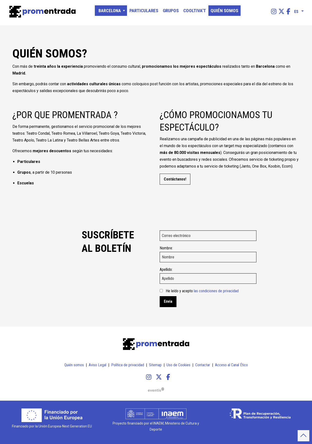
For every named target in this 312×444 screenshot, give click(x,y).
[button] (303, 436)
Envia (168, 301)
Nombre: (166, 248)
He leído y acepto (202, 291)
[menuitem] (273, 11)
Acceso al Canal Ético (231, 365)
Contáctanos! (175, 179)
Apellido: (166, 269)
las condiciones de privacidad (216, 291)
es (296, 10)
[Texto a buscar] (266, 12)
